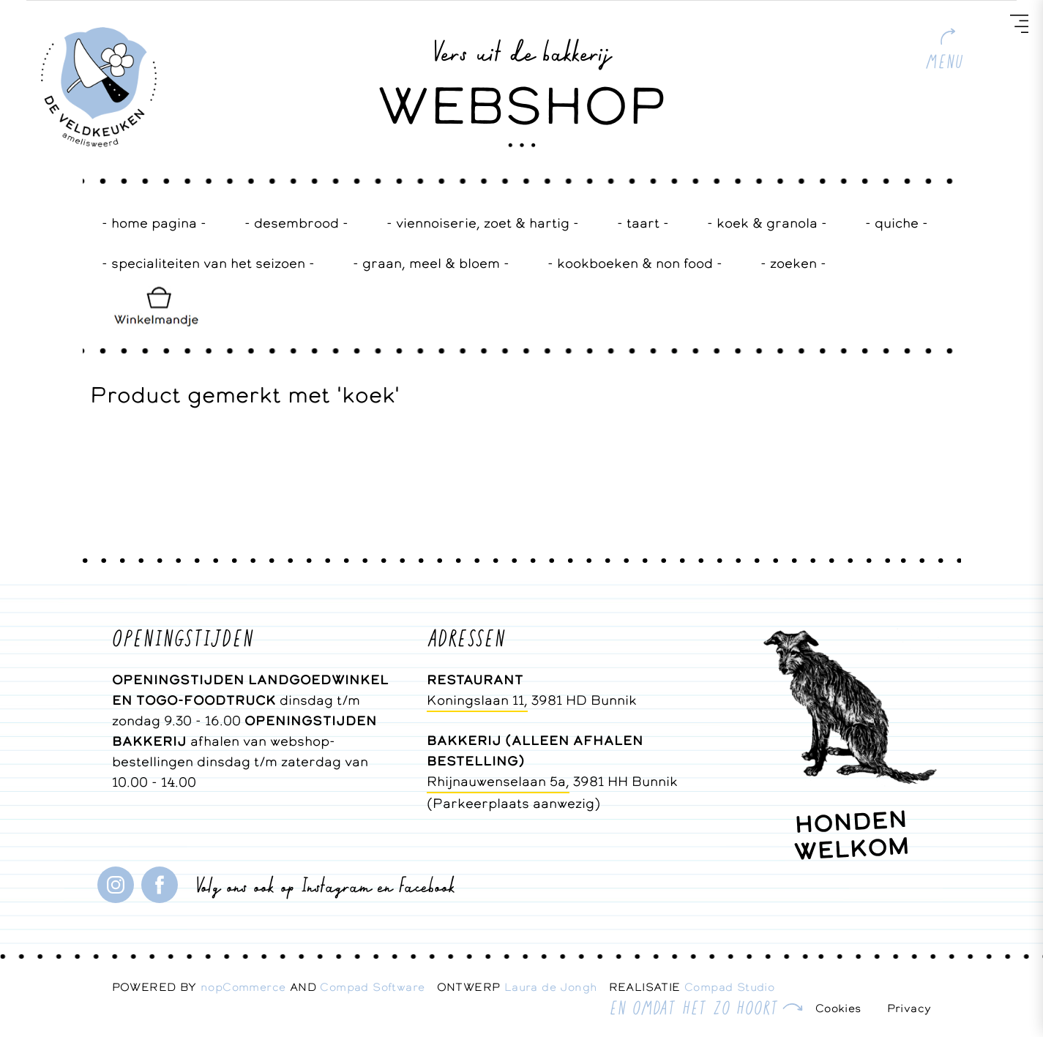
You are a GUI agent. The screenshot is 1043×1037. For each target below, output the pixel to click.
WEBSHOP (522, 105)
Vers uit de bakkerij (521, 50)
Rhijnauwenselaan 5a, (498, 781)
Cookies (838, 1008)
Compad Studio (729, 987)
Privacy (909, 1008)
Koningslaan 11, (477, 700)
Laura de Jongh (556, 987)
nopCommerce (243, 987)
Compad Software (378, 987)
